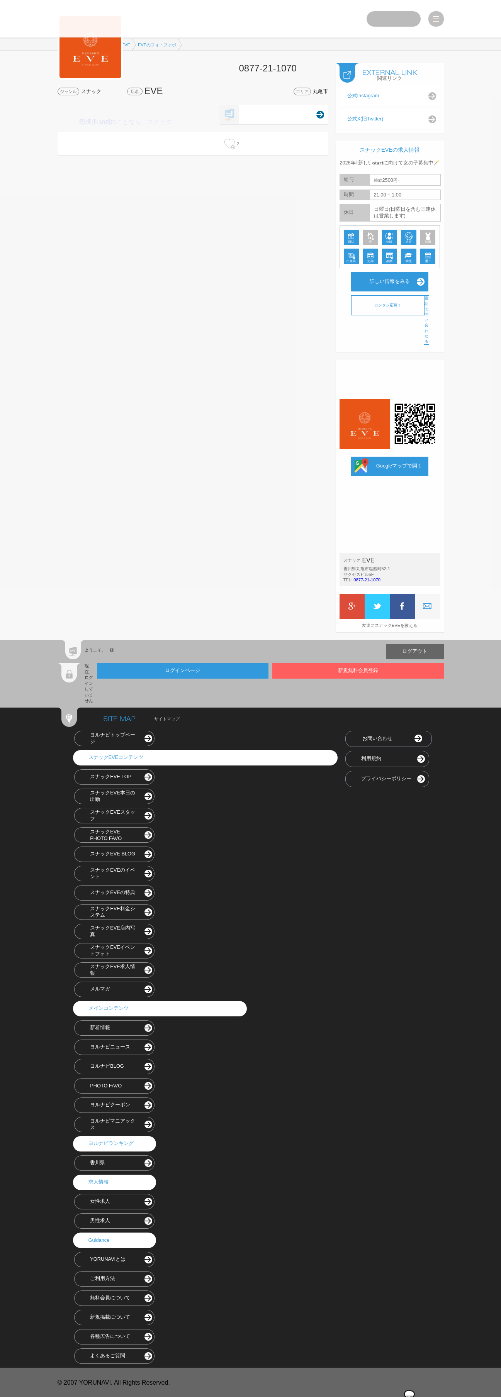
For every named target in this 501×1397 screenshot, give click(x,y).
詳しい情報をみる (390, 281)
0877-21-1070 (366, 579)
